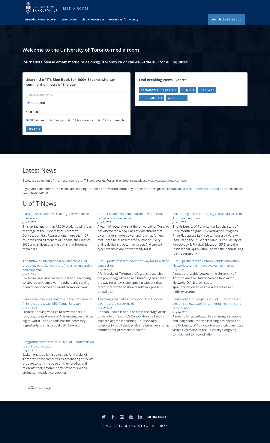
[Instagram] (122, 416)
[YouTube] (131, 416)
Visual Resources (93, 19)
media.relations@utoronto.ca (95, 62)
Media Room (75, 8)
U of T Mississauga (80, 120)
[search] (83, 388)
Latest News (69, 19)
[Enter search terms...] (76, 95)
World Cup (177, 98)
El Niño (188, 90)
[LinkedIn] (140, 416)
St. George (56, 120)
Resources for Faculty (123, 19)
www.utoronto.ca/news (170, 180)
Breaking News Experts (41, 19)
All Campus (37, 120)
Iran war (207, 90)
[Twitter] (103, 416)
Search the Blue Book (226, 19)
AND (42, 103)
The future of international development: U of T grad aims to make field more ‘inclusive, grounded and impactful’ (57, 265)
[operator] (28, 103)
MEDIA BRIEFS (158, 417)
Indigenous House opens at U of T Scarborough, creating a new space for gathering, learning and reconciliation (206, 303)
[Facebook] (112, 416)
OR (32, 103)
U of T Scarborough (111, 120)
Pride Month (151, 98)
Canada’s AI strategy (158, 90)
